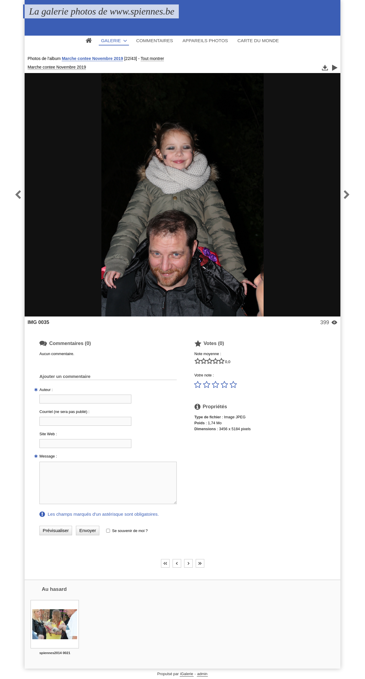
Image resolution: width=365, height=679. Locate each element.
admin (202, 674)
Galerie (111, 40)
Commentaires (154, 40)
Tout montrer (152, 58)
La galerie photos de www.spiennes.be (101, 11)
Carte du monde (258, 40)
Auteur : (46, 389)
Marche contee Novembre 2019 (92, 58)
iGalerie (186, 674)
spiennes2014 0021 (54, 653)
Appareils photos (205, 40)
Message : (48, 456)
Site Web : (48, 434)
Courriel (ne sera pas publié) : (64, 411)
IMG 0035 (38, 322)
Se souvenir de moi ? (130, 530)
